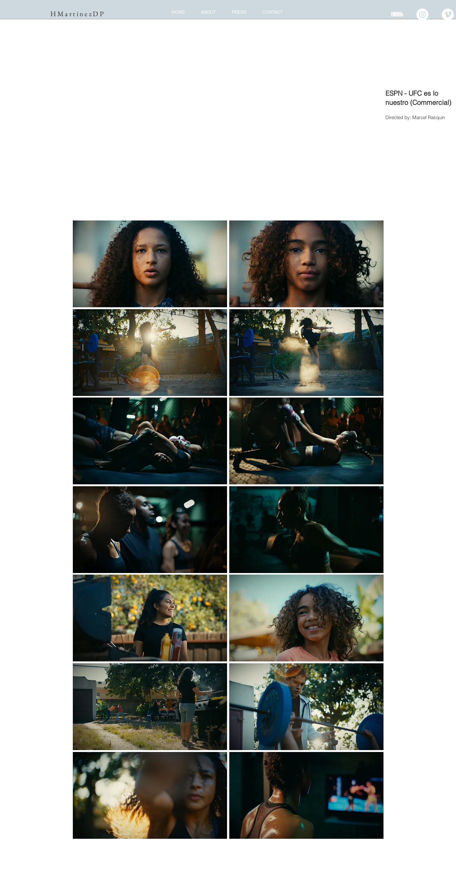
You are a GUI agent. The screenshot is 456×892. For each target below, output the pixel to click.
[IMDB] (397, 15)
